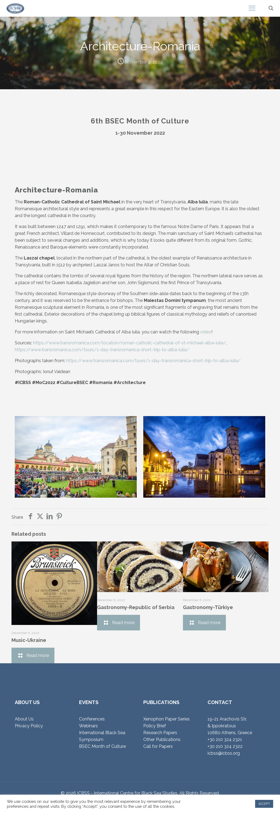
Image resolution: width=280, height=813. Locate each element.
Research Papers (160, 732)
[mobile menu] (251, 8)
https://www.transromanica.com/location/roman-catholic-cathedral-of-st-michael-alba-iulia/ (129, 342)
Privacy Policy (29, 725)
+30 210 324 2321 (225, 739)
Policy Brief (154, 725)
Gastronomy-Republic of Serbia (135, 607)
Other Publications (161, 739)
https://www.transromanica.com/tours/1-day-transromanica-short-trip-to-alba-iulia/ (102, 349)
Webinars (88, 725)
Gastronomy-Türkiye (208, 607)
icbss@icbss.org (224, 753)
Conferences (92, 719)
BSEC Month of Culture (102, 746)
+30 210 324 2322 (225, 746)
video (205, 332)
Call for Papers (158, 746)
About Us (24, 719)
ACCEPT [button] (264, 804)
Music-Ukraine (28, 640)
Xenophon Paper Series (166, 719)
